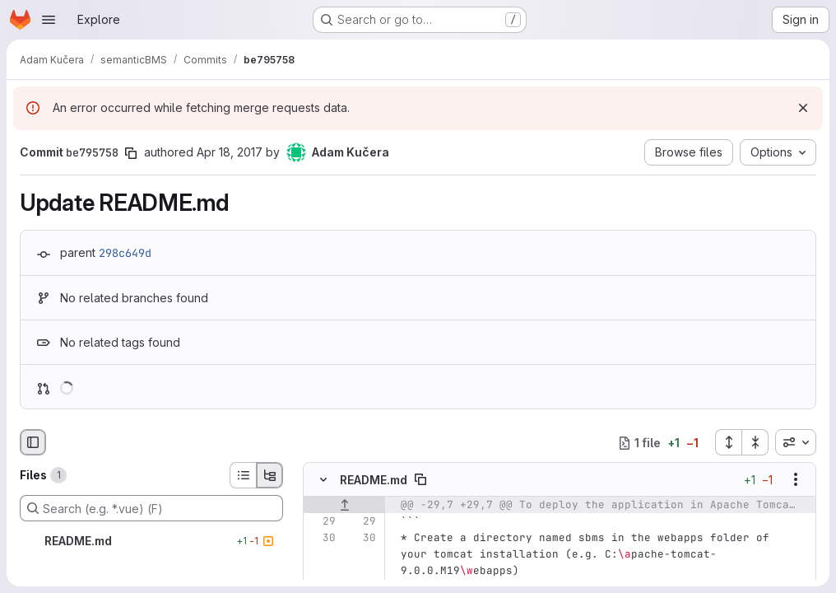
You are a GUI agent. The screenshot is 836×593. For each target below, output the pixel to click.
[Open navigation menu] (48, 20)
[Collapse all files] (755, 442)
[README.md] (151, 541)
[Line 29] (322, 521)
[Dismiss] (803, 108)
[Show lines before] (344, 505)
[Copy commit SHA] (131, 153)
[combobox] (795, 442)
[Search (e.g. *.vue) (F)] (151, 508)
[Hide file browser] (33, 442)
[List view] (243, 475)
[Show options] (796, 479)
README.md (373, 480)
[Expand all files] (728, 442)
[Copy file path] (420, 479)
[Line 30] (322, 538)
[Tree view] (270, 475)
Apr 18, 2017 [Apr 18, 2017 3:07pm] (229, 152)
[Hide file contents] (323, 479)
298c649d (125, 252)
